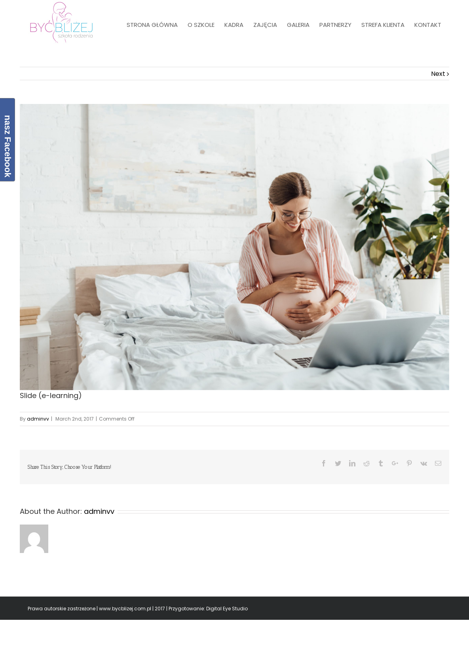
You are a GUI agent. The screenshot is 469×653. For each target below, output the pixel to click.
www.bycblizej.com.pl (125, 608)
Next (438, 73)
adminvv (38, 418)
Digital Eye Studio (227, 608)
